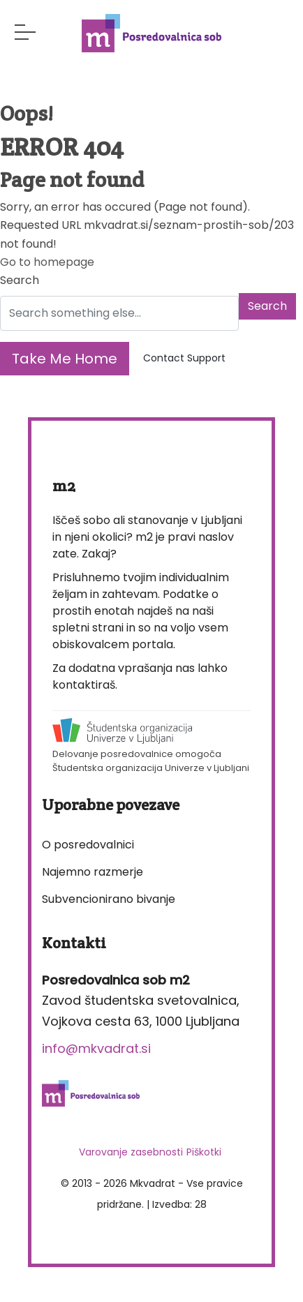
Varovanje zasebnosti (131, 1152)
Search (19, 280)
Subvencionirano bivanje (108, 899)
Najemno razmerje (92, 872)
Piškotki (203, 1152)
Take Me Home (64, 358)
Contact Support (184, 358)
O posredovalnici (88, 845)
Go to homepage (47, 262)
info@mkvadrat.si (96, 1048)
